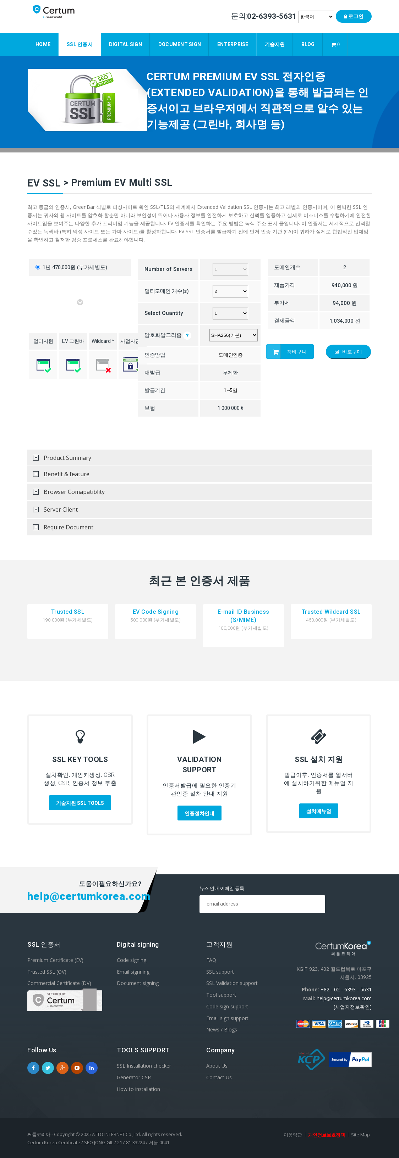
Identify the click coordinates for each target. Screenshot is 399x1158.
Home (42, 43)
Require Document (60, 529)
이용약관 (293, 1134)
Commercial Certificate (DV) (59, 983)
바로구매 (348, 351)
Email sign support (227, 1017)
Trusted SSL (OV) (46, 971)
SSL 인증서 (80, 43)
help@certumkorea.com (344, 998)
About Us (217, 1065)
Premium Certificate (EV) (55, 960)
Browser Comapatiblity (66, 494)
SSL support (220, 971)
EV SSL (43, 183)
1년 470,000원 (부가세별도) (71, 267)
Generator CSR (134, 1077)
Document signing (138, 983)
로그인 (354, 16)
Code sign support (227, 1006)
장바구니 (286, 351)
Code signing (131, 960)
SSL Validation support (232, 983)
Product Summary (59, 460)
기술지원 (275, 43)
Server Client (52, 512)
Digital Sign (125, 43)
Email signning (133, 971)
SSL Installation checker (144, 1065)
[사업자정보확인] (353, 1006)
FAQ (211, 960)
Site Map (360, 1134)
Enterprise (232, 43)
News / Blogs (221, 1029)
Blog (308, 43)
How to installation (138, 1088)
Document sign (179, 43)
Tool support (221, 994)
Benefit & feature (58, 476)
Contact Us (219, 1077)
